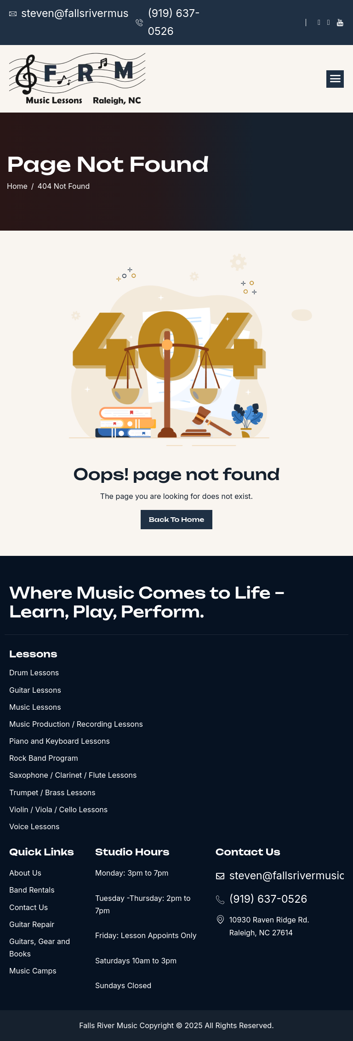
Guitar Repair (31, 924)
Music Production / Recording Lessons (76, 724)
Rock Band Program (43, 758)
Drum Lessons (34, 672)
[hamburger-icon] (335, 79)
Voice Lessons (34, 826)
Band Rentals (32, 889)
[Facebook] (319, 22)
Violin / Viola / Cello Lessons (58, 809)
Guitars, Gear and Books (39, 947)
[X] (328, 22)
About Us (25, 872)
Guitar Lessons (35, 690)
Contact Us (28, 907)
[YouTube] (340, 22)
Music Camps (33, 970)
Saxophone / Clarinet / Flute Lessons (73, 775)
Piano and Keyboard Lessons (59, 741)
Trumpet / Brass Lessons (52, 792)
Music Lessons (35, 707)
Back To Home (177, 519)
